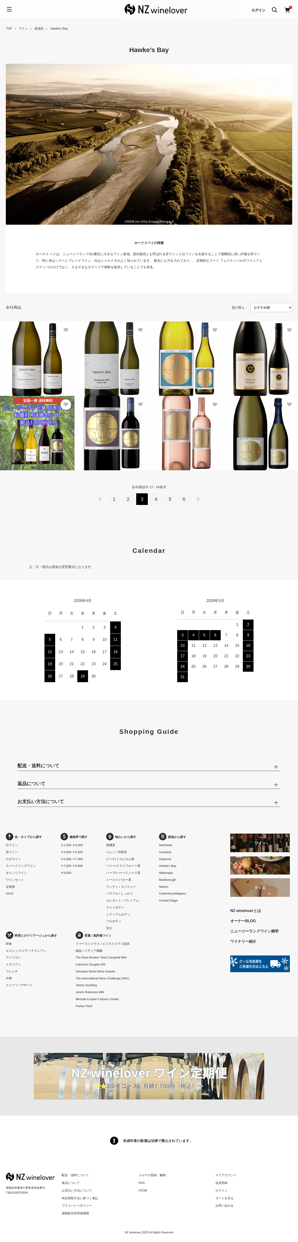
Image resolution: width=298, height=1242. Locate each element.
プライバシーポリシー (77, 1205)
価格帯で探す (74, 837)
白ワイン (12, 845)
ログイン (258, 10)
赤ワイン (12, 852)
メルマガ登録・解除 (152, 1175)
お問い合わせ (224, 1205)
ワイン (23, 28)
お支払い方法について (77, 1190)
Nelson (163, 886)
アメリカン (13, 957)
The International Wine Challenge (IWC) (102, 978)
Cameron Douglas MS (90, 964)
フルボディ (113, 921)
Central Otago (168, 900)
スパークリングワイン (21, 866)
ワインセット (15, 879)
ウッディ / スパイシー (121, 886)
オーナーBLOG (243, 921)
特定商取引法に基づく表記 (80, 1198)
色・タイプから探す (24, 837)
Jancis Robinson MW (90, 992)
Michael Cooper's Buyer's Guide (97, 999)
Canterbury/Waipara (172, 893)
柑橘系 (110, 845)
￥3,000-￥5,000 (72, 852)
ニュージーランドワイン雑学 (254, 931)
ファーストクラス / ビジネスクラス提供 (103, 943)
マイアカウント (226, 1175)
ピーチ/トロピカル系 (120, 859)
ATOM (143, 1190)
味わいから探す (121, 837)
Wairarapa (166, 873)
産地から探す (172, 837)
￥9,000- (66, 873)
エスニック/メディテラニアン (26, 950)
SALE (10, 893)
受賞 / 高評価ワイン (93, 935)
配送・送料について (75, 1175)
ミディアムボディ (118, 914)
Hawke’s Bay (59, 28)
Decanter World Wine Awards (95, 971)
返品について (71, 1183)
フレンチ (12, 971)
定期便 (10, 886)
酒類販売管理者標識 (75, 1213)
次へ (198, 499)
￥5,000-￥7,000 (72, 859)
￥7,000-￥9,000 (72, 866)
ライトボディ (115, 907)
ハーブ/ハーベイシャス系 (123, 873)
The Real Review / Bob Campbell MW (101, 957)
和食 (9, 943)
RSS (142, 1183)
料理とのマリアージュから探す (31, 935)
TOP (9, 28)
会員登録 (221, 1183)
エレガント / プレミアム (122, 900)
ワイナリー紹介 (243, 941)
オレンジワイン (16, 873)
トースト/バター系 (118, 879)
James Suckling (86, 985)
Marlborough (167, 879)
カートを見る (224, 1198)
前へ (100, 499)
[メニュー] (9, 9)
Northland (165, 845)
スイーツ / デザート (19, 985)
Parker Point (84, 1006)
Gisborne (165, 859)
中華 (9, 978)
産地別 (39, 28)
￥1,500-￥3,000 (72, 845)
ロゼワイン (13, 859)
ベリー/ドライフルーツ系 (123, 866)
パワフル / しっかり (119, 893)
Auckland (165, 852)
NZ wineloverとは (245, 911)
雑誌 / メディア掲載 (89, 950)
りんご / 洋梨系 (116, 852)
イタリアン (13, 964)
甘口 (109, 928)
